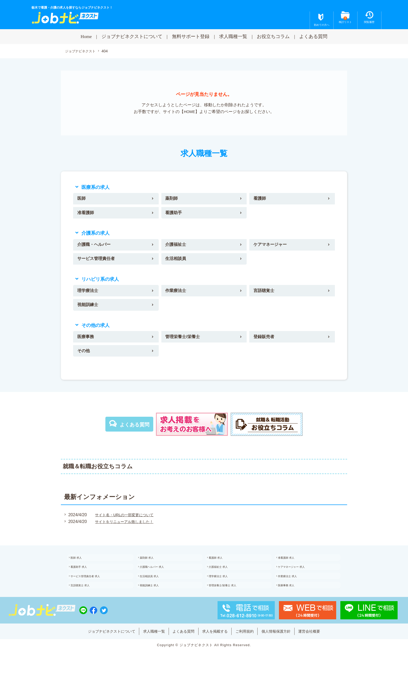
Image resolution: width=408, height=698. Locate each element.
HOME (189, 112)
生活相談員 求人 (155, 592)
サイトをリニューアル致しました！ (125, 532)
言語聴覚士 (265, 297)
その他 (85, 361)
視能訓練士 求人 (155, 604)
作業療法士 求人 (293, 592)
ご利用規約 (250, 651)
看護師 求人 (221, 569)
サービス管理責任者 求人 (92, 592)
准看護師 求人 (292, 569)
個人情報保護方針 (285, 651)
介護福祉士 (177, 248)
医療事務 (87, 345)
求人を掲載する (216, 651)
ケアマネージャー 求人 (298, 581)
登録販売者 (265, 345)
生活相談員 (177, 263)
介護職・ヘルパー (96, 248)
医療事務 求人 (292, 604)
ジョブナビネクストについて (131, 36)
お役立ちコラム (273, 36)
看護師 (261, 199)
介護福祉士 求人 (224, 581)
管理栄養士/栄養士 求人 (229, 604)
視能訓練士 (89, 312)
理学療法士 (89, 297)
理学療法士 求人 (224, 592)
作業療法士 (177, 297)
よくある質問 (313, 36)
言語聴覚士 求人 (86, 604)
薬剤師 (173, 199)
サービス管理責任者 (99, 263)
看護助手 (175, 215)
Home (86, 36)
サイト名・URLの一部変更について (125, 526)
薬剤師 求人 (152, 569)
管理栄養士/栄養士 (185, 345)
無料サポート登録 (190, 36)
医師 (82, 199)
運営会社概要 (323, 651)
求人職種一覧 (233, 36)
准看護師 (87, 215)
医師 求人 (81, 569)
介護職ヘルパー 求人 (158, 581)
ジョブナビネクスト (81, 51)
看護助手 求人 (84, 581)
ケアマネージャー (272, 248)
